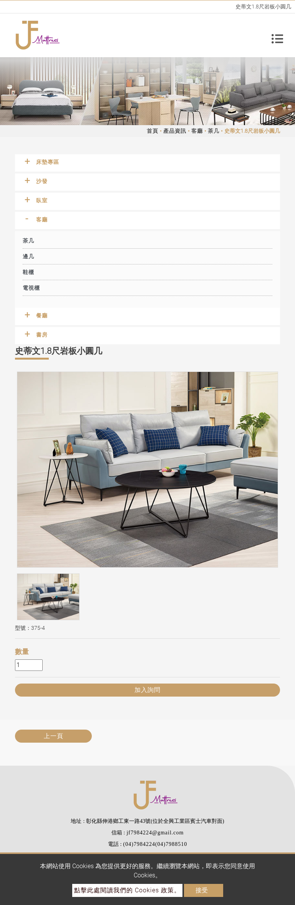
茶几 (213, 131)
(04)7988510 (171, 844)
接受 (202, 890)
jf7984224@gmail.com (155, 833)
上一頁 (53, 736)
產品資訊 (174, 131)
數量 (22, 651)
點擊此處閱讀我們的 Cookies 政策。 (127, 890)
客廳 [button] (42, 219)
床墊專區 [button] (47, 162)
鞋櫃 (28, 272)
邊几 (28, 256)
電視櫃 (31, 288)
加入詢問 (147, 690)
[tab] (147, 163)
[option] (147, 470)
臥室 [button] (42, 200)
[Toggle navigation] (277, 35)
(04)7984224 (139, 844)
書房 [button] (42, 335)
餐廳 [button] (42, 315)
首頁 (152, 131)
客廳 (197, 131)
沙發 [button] (42, 181)
